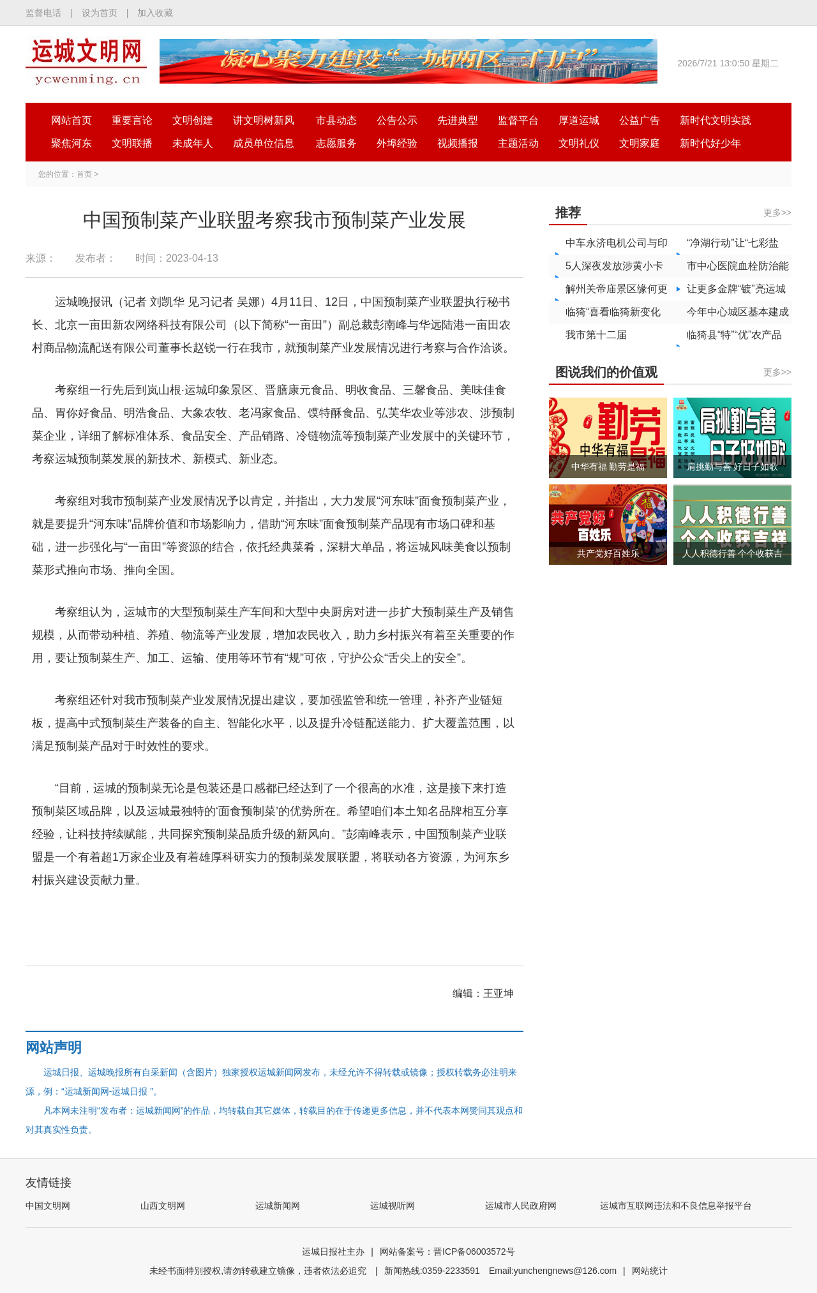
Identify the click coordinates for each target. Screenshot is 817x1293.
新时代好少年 (710, 143)
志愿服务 (336, 143)
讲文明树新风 (263, 120)
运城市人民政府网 (521, 1205)
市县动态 (336, 120)
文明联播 (132, 143)
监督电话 (43, 13)
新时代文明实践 (715, 120)
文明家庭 (639, 143)
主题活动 (518, 143)
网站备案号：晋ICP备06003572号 (447, 1251)
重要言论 (132, 120)
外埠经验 (397, 143)
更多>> (777, 212)
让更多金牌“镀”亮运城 (736, 288)
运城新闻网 (277, 1205)
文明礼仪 (578, 143)
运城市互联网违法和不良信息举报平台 (676, 1205)
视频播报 (457, 143)
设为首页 (99, 13)
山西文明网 (162, 1205)
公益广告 (639, 120)
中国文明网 (48, 1205)
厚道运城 (578, 120)
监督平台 (518, 120)
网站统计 (650, 1271)
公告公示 (397, 120)
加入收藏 (155, 13)
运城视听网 (392, 1205)
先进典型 (457, 120)
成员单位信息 (263, 143)
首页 (84, 174)
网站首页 (71, 120)
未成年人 (192, 143)
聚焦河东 (71, 143)
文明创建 (192, 120)
